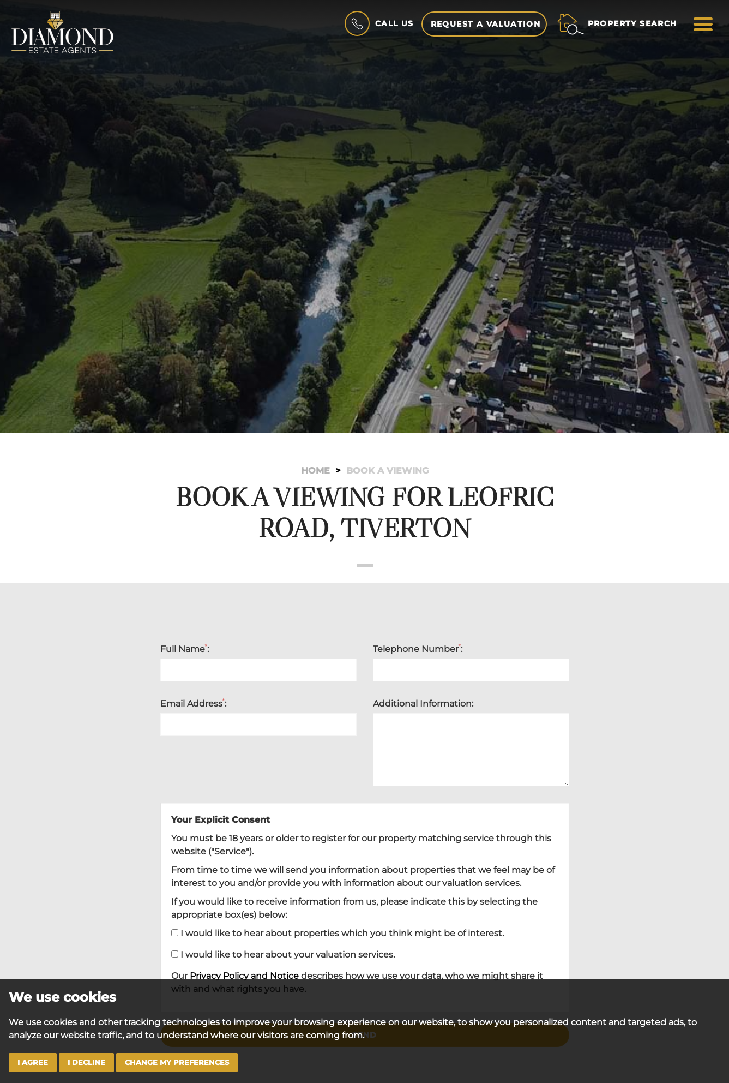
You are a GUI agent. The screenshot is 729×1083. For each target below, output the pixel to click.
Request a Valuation (486, 24)
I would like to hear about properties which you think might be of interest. (337, 933)
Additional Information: (423, 703)
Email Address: (193, 703)
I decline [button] (86, 1062)
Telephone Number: (418, 648)
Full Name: (184, 648)
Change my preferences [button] (177, 1062)
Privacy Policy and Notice (244, 976)
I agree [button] (32, 1062)
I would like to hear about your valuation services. (283, 954)
